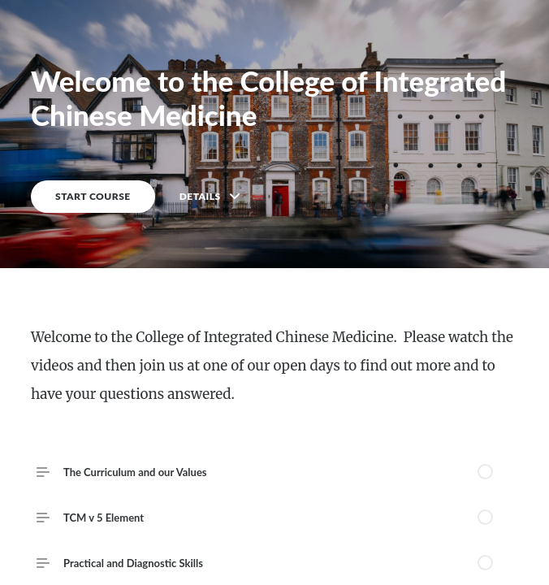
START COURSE (93, 196)
